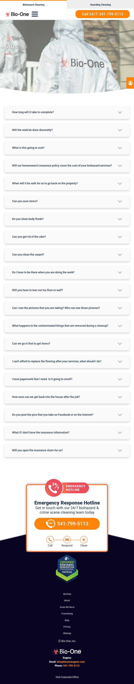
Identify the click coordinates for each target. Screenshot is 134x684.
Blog (67, 620)
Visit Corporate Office (67, 677)
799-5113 (71, 665)
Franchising (67, 613)
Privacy (67, 627)
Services (67, 594)
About (67, 600)
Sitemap (67, 633)
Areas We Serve (67, 607)
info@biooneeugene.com (71, 661)
